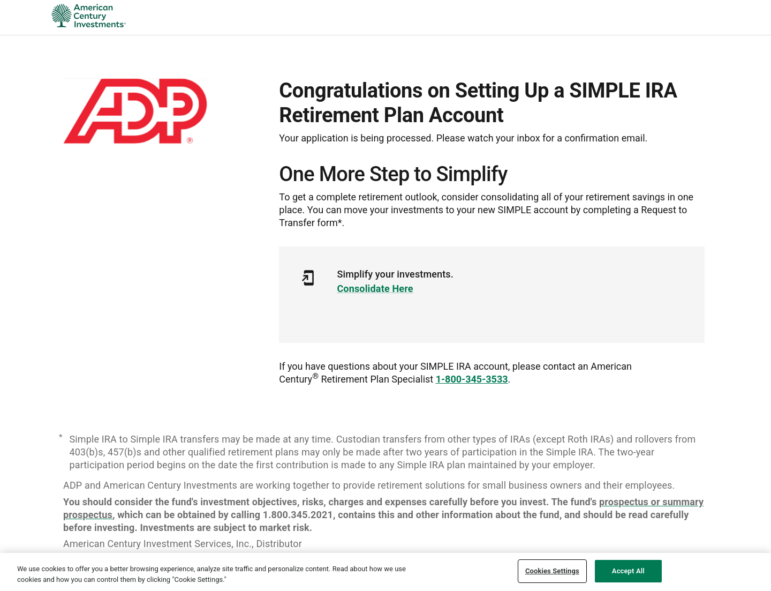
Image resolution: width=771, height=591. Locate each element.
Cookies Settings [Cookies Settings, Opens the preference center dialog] (552, 571)
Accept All (628, 571)
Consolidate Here (375, 288)
